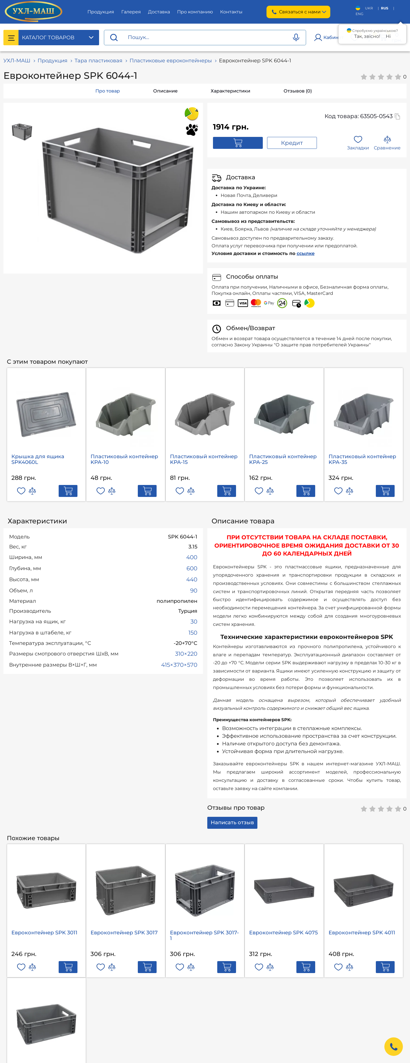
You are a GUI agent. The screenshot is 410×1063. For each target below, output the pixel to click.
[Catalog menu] (11, 37)
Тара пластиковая (98, 60)
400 (191, 557)
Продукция (100, 12)
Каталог (48, 37)
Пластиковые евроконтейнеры (171, 60)
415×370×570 (179, 664)
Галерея (131, 12)
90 (193, 590)
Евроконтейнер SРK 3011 (44, 933)
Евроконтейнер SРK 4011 (362, 933)
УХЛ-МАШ (16, 60)
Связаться (298, 12)
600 (191, 568)
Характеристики (230, 91)
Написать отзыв (232, 822)
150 (192, 632)
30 (193, 621)
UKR (369, 8)
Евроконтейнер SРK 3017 (124, 933)
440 (191, 579)
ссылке (306, 253)
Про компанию (195, 12)
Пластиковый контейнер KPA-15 (203, 459)
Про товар (107, 91)
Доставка (159, 12)
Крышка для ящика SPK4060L (37, 459)
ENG (359, 14)
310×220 (186, 653)
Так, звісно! (367, 36)
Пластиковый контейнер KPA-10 (124, 459)
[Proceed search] (113, 37)
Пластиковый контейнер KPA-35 (362, 459)
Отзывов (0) (298, 91)
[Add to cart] (68, 491)
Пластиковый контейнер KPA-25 (283, 459)
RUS (384, 8)
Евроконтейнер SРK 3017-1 (204, 935)
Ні (388, 36)
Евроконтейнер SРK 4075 (283, 933)
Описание (165, 91)
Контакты (231, 12)
